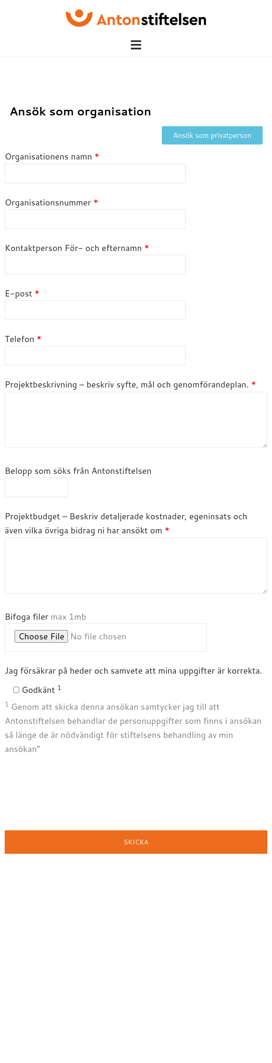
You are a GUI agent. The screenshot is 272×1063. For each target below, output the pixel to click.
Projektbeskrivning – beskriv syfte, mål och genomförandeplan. (136, 414)
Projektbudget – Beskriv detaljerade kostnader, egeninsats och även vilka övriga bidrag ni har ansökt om (136, 553)
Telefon (95, 347)
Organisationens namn (95, 164)
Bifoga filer (106, 631)
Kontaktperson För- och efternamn (95, 256)
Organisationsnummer (95, 210)
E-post (95, 301)
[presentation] (76, 793)
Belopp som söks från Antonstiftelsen (78, 479)
